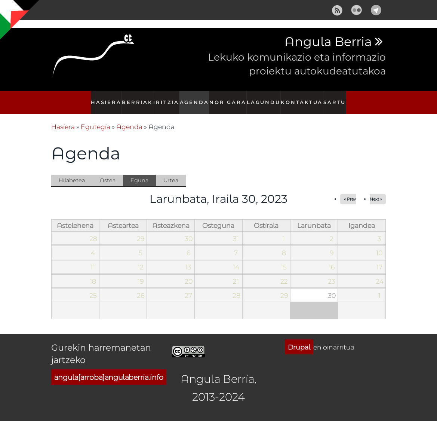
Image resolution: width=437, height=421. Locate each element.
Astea (108, 172)
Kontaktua (303, 98)
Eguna (143, 173)
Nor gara (229, 98)
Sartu (337, 98)
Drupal (299, 339)
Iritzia (165, 98)
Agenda (195, 98)
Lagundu (265, 98)
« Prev (350, 191)
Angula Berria (328, 42)
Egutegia (95, 118)
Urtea (170, 172)
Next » (376, 191)
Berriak (135, 98)
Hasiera (103, 98)
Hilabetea (72, 172)
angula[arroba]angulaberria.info (108, 369)
